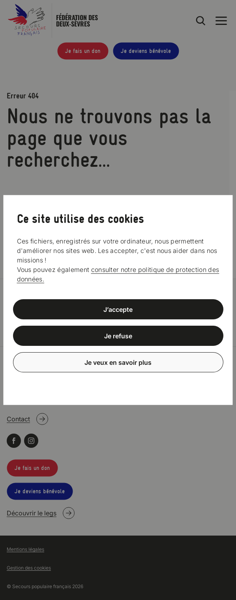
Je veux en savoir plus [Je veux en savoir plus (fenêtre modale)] (118, 362)
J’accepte (118, 309)
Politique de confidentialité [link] (118, 381)
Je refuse (118, 336)
